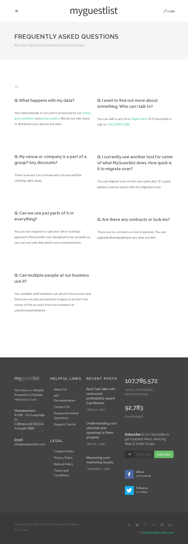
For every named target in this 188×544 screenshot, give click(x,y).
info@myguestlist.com (29, 444)
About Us (60, 389)
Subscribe (164, 454)
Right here (139, 119)
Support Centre (65, 424)
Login (166, 10)
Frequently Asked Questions (66, 415)
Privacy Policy (63, 457)
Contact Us (62, 407)
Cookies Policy (64, 451)
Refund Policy (63, 464)
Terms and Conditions (61, 473)
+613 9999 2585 (118, 124)
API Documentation (65, 398)
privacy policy (50, 118)
